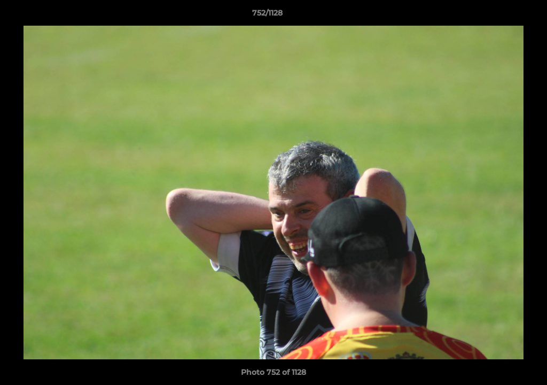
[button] (502, 15)
